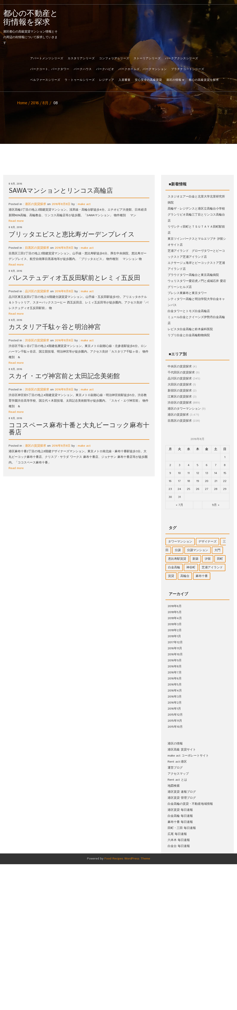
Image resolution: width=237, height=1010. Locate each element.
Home (22, 103)
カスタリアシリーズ (81, 58)
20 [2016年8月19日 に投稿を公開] (206, 481)
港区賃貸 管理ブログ (182, 798)
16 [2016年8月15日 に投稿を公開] (170, 481)
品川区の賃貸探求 (37, 291)
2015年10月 (175, 727)
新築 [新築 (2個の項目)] (195, 559)
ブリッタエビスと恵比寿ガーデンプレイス (72, 234)
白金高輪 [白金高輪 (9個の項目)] (174, 567)
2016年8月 (175, 666)
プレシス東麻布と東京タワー (187, 293)
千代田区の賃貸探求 (181, 372)
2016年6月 (175, 678)
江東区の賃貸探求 (180, 397)
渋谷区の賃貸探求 (37, 340)
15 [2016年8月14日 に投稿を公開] (224, 473)
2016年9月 (175, 660)
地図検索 (174, 786)
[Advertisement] (118, 138)
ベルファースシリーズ (45, 80)
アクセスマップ (178, 774)
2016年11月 (175, 648)
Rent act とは (177, 780)
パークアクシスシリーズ (181, 58)
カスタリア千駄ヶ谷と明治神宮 (55, 327)
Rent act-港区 (177, 762)
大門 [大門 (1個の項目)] (217, 550)
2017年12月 (175, 642)
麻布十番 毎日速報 (180, 822)
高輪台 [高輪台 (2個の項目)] (184, 576)
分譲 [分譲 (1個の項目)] (178, 550)
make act (84, 204)
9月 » (215, 505)
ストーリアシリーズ (147, 58)
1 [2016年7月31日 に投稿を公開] (224, 457)
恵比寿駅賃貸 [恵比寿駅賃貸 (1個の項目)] (177, 559)
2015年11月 (175, 721)
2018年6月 (175, 606)
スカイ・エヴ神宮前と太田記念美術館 (64, 376)
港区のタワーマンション (184, 409)
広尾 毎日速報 (177, 834)
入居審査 (124, 80)
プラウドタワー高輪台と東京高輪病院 (193, 275)
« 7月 (179, 505)
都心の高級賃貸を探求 (204, 80)
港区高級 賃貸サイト (182, 749)
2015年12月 (175, 715)
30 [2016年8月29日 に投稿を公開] (170, 497)
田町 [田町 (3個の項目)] (220, 559)
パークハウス (83, 69)
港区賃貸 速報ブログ (182, 792)
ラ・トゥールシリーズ (80, 80)
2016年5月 (175, 684)
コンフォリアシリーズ (114, 58)
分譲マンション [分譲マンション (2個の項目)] (197, 550)
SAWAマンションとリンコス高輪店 (61, 191)
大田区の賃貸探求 (180, 384)
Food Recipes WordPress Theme (127, 858)
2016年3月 (175, 697)
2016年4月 (175, 690)
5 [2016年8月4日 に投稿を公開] (197, 465)
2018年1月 (174, 636)
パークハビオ (105, 69)
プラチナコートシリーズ (187, 69)
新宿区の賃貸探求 (180, 390)
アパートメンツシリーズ (46, 58)
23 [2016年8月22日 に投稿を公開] (170, 489)
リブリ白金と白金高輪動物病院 (189, 335)
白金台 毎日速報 (179, 846)
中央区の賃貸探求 (180, 366)
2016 (35, 103)
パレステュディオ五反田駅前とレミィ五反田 (74, 278)
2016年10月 (175, 654)
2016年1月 (174, 709)
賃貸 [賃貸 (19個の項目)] (171, 576)
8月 (45, 103)
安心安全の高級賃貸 (148, 80)
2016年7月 (175, 672)
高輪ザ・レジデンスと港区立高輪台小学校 (196, 209)
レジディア (106, 80)
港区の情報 (173, 80)
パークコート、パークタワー (49, 69)
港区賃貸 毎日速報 (180, 810)
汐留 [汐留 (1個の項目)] (208, 559)
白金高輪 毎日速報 (180, 816)
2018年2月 (175, 630)
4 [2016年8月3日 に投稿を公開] (189, 465)
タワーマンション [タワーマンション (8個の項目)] (180, 541)
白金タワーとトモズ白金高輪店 (189, 311)
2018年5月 (175, 612)
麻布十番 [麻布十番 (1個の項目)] (202, 576)
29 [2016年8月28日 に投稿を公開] (224, 489)
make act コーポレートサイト (188, 756)
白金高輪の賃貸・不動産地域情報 (190, 804)
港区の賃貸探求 (35, 204)
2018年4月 (175, 618)
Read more (16, 221)
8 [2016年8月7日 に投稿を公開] (225, 465)
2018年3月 (175, 624)
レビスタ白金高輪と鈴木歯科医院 (190, 329)
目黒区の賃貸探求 (37, 248)
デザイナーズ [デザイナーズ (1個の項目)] (207, 541)
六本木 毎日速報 (179, 840)
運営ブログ (175, 768)
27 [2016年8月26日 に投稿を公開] (206, 489)
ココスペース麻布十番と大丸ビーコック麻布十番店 (79, 429)
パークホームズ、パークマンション (142, 69)
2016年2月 (175, 703)
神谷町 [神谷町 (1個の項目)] (190, 567)
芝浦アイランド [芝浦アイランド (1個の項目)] (212, 567)
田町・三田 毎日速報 (182, 828)
